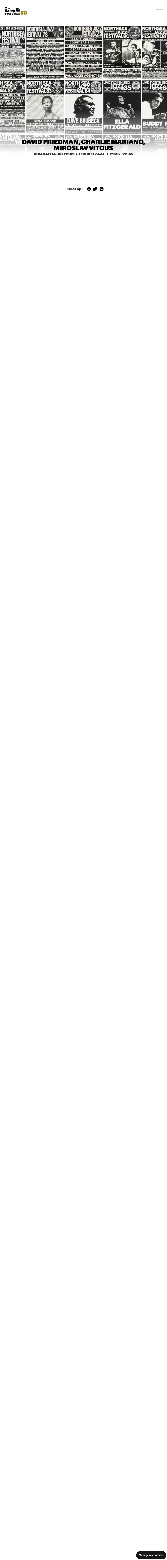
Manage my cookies (151, 1555)
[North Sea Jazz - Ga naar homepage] (15, 10)
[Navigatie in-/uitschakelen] (159, 11)
